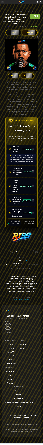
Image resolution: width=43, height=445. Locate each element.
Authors (22, 348)
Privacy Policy (18, 398)
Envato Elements (10, 415)
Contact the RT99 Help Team (21, 299)
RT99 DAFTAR (19, 11)
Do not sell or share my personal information (19, 402)
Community (10, 371)
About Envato (18, 391)
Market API (10, 352)
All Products (18, 417)
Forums (10, 379)
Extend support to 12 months (24, 264)
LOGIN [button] (13, 32)
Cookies (10, 359)
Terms (11, 344)
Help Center (22, 344)
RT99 (11, 11)
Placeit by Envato (22, 415)
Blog (10, 375)
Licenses (11, 348)
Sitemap (18, 406)
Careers (18, 394)
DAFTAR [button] (30, 32)
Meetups (10, 383)
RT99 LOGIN (29, 11)
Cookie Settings (11, 363)
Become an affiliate (11, 356)
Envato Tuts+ (33, 415)
